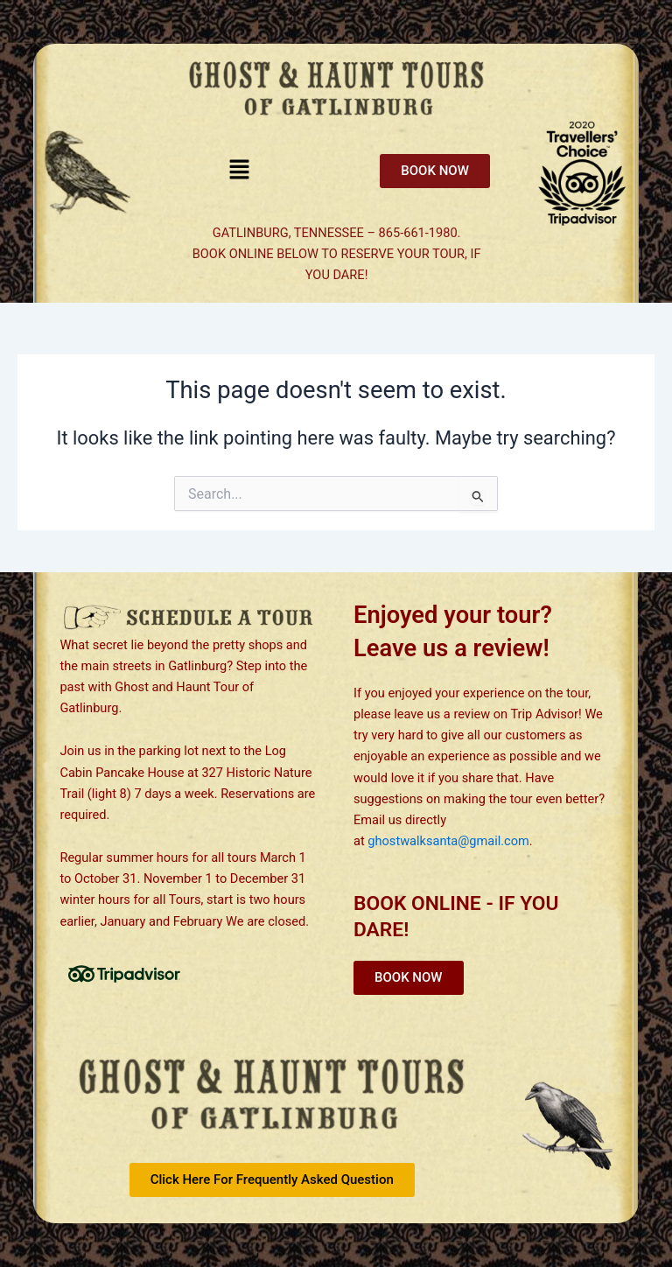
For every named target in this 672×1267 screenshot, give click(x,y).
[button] (238, 170)
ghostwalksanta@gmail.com (448, 841)
